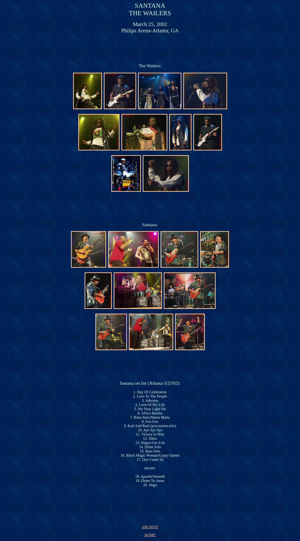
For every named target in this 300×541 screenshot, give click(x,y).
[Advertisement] (151, 48)
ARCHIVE (150, 527)
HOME (149, 535)
